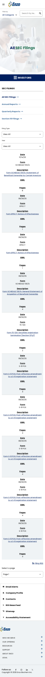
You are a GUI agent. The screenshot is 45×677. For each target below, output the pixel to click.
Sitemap (9, 611)
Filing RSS (37, 563)
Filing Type (5, 128)
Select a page (8, 568)
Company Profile (13, 593)
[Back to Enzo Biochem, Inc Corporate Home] (14, 4)
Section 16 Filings (10, 118)
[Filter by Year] (22, 146)
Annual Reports (10, 104)
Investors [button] (22, 77)
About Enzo (7, 653)
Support (6, 650)
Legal (4, 657)
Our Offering (8, 642)
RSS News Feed (12, 605)
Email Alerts (10, 586)
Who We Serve (8, 638)
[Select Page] (22, 574)
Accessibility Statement (16, 617)
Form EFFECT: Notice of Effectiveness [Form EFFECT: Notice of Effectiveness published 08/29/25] (22, 214)
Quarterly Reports (11, 111)
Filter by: (5, 12)
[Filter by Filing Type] (22, 134)
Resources (7, 646)
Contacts (9, 599)
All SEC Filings (9, 97)
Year (3, 140)
